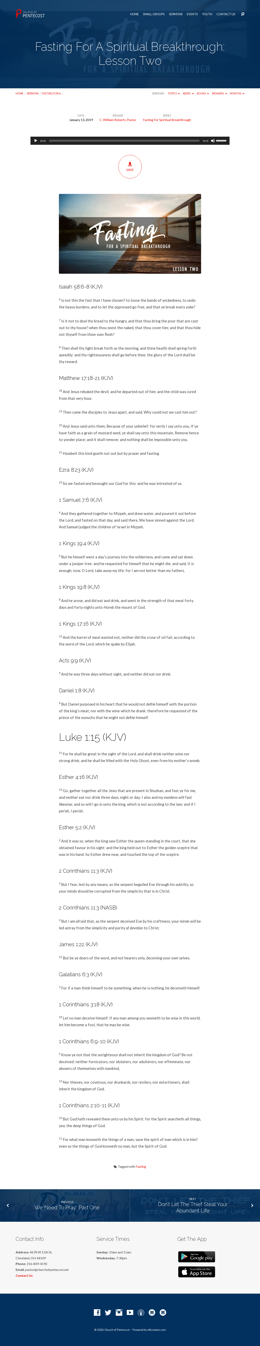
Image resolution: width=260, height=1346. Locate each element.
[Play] (36, 141)
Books (203, 93)
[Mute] (213, 141)
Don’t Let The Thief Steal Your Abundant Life (193, 1207)
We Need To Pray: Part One (67, 1207)
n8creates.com (157, 1329)
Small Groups (154, 14)
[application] (130, 141)
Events (192, 14)
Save (130, 167)
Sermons (176, 14)
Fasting (141, 1166)
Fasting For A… (52, 93)
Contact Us (226, 14)
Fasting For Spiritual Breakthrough (167, 120)
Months (237, 93)
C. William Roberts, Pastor (118, 120)
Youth (207, 14)
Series (188, 93)
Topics (174, 93)
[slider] (124, 141)
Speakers (219, 93)
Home (134, 14)
